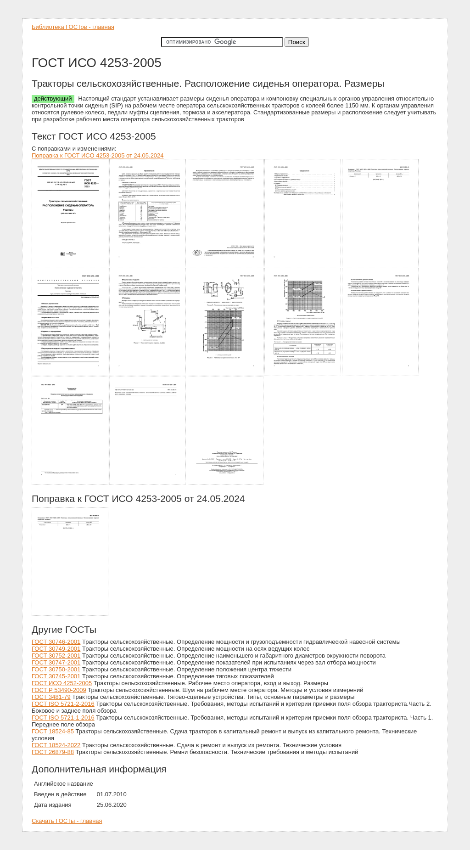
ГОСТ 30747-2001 (56, 662)
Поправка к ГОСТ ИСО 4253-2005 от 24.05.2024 (98, 155)
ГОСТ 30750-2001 (56, 669)
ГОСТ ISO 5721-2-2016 (63, 703)
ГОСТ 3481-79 (51, 696)
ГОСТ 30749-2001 (56, 648)
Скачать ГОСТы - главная (67, 820)
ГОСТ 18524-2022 (56, 745)
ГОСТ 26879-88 (53, 752)
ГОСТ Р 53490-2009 (59, 690)
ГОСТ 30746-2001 (56, 641)
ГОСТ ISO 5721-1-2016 (63, 717)
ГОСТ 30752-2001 (56, 655)
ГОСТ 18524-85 (53, 731)
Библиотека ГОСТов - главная (73, 26)
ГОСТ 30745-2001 (56, 676)
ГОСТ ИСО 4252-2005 (62, 683)
